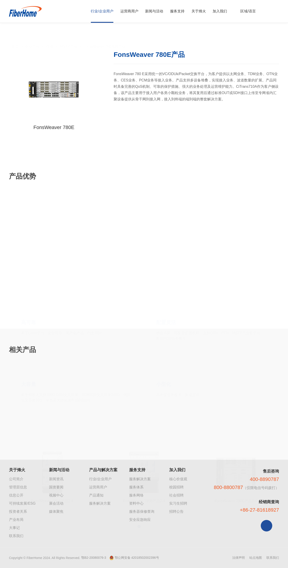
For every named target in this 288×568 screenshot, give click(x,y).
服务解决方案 (100, 503)
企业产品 (32, 36)
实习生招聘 (178, 503)
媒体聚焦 (56, 511)
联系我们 (16, 536)
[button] (139, 500)
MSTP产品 (68, 36)
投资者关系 (18, 511)
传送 (49, 36)
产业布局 (16, 520)
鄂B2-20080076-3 (93, 557)
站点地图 (255, 557)
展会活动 (56, 503)
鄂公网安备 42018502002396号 (137, 557)
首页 (14, 36)
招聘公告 (176, 511)
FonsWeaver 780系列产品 (105, 36)
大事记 (14, 528)
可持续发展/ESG (22, 503)
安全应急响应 (140, 520)
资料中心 (136, 503)
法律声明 (238, 557)
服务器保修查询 (141, 511)
